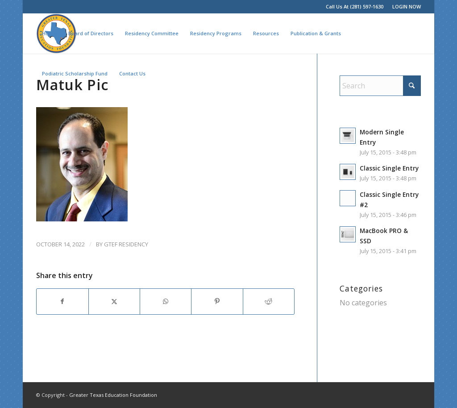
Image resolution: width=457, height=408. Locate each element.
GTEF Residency (126, 244)
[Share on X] (114, 301)
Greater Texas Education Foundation (113, 394)
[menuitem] (404, 6)
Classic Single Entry (389, 168)
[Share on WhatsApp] (165, 301)
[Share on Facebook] (62, 301)
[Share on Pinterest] (216, 301)
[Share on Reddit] (268, 301)
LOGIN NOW (406, 6)
